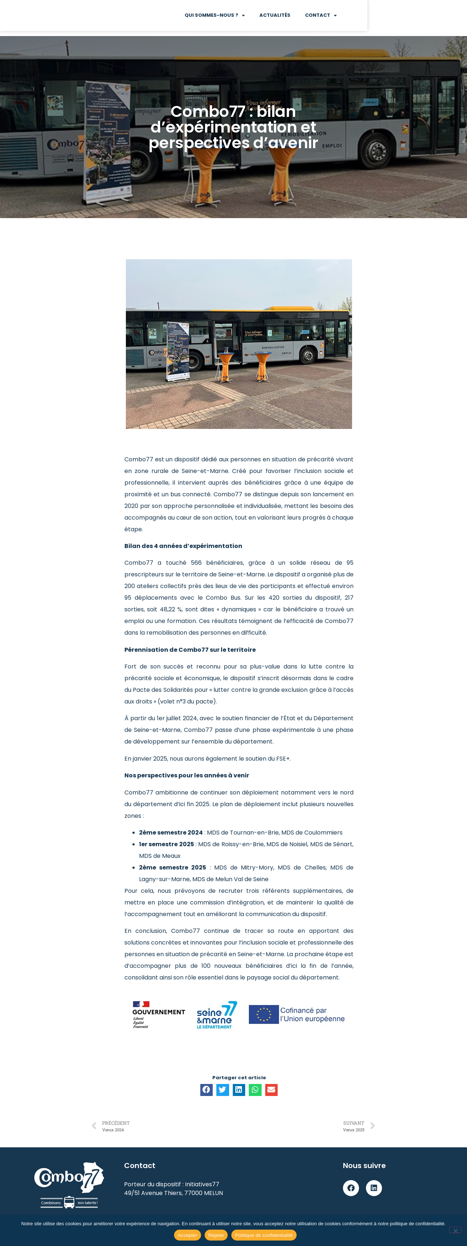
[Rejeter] (455, 1230)
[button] (206, 1090)
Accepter (187, 1235)
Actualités (374, 18)
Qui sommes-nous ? (314, 18)
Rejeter (216, 1235)
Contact (420, 18)
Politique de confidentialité (264, 1235)
